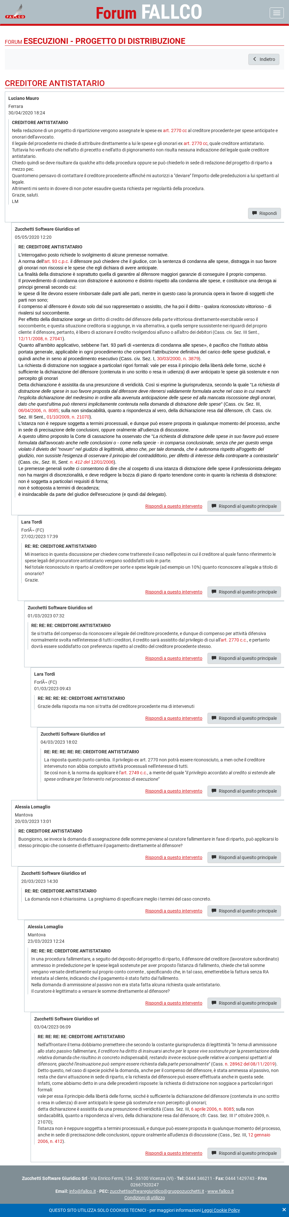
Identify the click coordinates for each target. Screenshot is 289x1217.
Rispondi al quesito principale (244, 506)
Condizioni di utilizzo (144, 1197)
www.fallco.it (220, 1191)
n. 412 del (80, 462)
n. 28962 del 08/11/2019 (250, 1064)
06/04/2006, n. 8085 (38, 410)
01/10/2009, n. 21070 (68, 417)
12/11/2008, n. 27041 (40, 338)
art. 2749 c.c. (134, 772)
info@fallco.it (82, 1191)
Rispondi (264, 213)
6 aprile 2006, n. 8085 (212, 1109)
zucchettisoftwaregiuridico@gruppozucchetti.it (157, 1191)
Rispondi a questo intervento (173, 506)
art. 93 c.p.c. (56, 261)
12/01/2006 (102, 462)
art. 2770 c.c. (234, 639)
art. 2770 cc (175, 130)
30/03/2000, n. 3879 (178, 358)
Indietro (264, 59)
